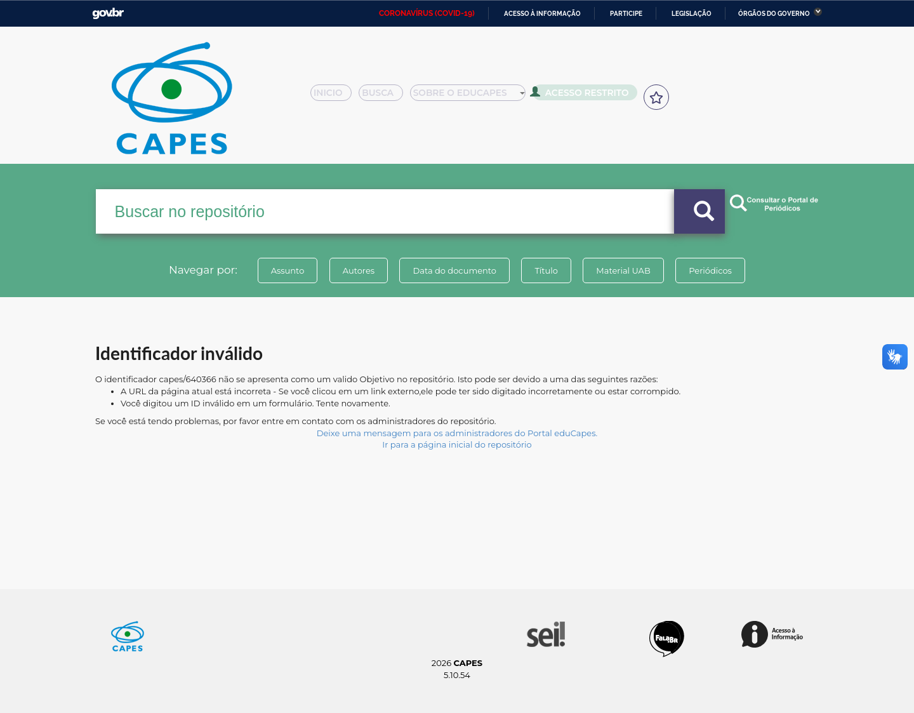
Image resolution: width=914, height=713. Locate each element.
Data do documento (454, 270)
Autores (358, 270)
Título (546, 270)
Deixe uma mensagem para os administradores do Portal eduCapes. (457, 433)
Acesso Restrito (583, 95)
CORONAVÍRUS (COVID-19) (427, 13)
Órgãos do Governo (774, 13)
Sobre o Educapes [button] (473, 96)
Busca (386, 96)
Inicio (334, 96)
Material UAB (623, 270)
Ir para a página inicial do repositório (457, 444)
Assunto (288, 270)
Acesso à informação (542, 13)
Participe (626, 13)
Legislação (692, 13)
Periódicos (710, 270)
